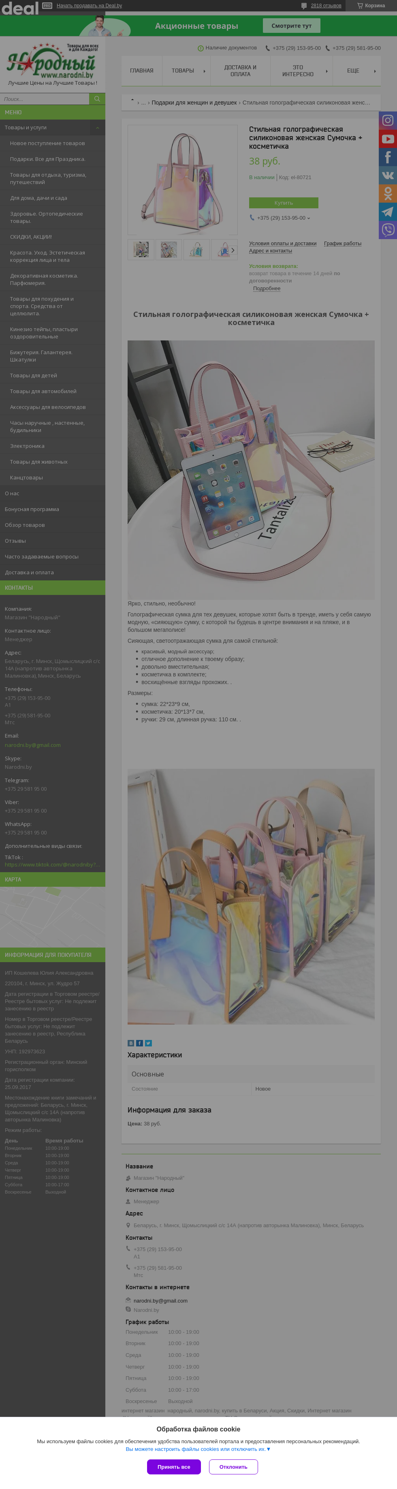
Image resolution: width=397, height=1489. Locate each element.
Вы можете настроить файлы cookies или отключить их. (196, 1449)
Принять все (174, 1467)
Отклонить (234, 1467)
